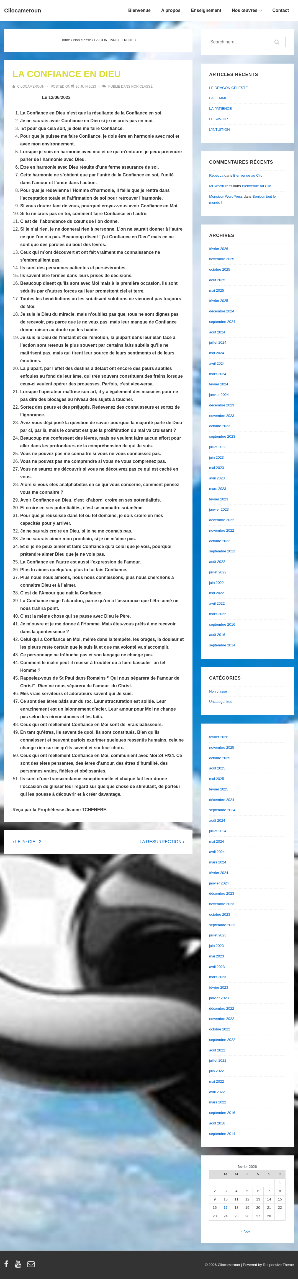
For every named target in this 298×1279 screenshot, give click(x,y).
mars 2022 (217, 614)
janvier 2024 (219, 395)
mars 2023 (217, 489)
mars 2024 (217, 374)
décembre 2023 (221, 405)
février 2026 (218, 249)
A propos (171, 10)
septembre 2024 (222, 322)
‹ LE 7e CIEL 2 (26, 841)
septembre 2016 (222, 624)
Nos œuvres (248, 10)
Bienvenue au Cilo (248, 175)
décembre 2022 (221, 520)
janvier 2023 (219, 509)
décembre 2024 (221, 311)
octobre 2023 (219, 426)
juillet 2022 (217, 572)
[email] (31, 1266)
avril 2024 (217, 363)
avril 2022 (217, 603)
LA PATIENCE (220, 108)
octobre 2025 (219, 269)
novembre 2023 (221, 416)
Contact (280, 10)
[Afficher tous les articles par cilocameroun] (28, 86)
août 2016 (217, 635)
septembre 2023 (222, 436)
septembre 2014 (222, 645)
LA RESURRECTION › (162, 841)
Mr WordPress (220, 186)
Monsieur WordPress (226, 196)
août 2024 (217, 332)
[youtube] (19, 1266)
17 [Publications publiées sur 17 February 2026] (225, 1207)
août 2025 (217, 280)
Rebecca (216, 175)
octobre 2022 (219, 541)
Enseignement (206, 10)
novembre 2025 (221, 259)
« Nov (245, 1231)
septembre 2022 (222, 551)
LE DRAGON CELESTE (228, 88)
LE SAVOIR (218, 119)
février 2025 (218, 301)
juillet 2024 (217, 342)
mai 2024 (216, 353)
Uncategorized (220, 701)
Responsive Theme (278, 1265)
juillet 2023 (217, 447)
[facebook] (7, 1266)
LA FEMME (218, 98)
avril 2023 (217, 478)
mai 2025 (216, 290)
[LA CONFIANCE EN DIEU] (86, 86)
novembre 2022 (221, 530)
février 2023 (218, 499)
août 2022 (217, 562)
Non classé (142, 86)
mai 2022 (216, 593)
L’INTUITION (219, 129)
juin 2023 (216, 457)
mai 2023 (216, 468)
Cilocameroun (22, 10)
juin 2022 (216, 583)
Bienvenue (139, 10)
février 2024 (218, 384)
